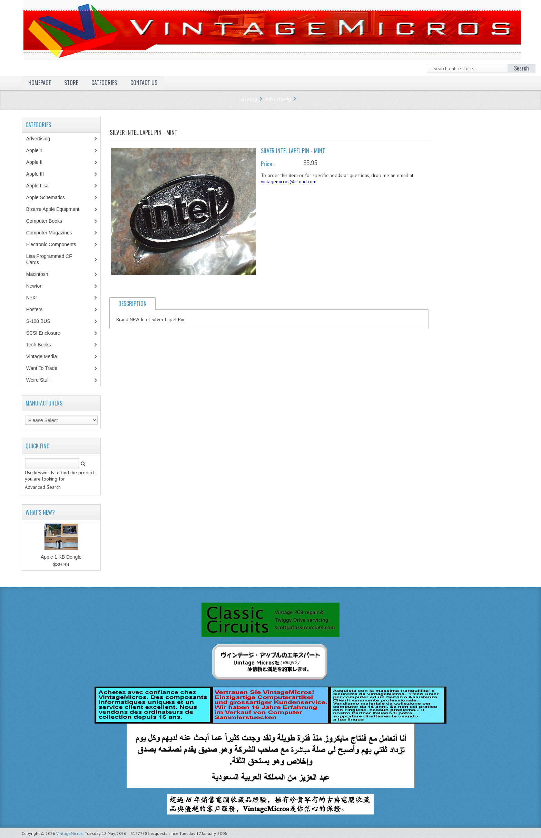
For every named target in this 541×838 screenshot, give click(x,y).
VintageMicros (69, 833)
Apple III (38, 174)
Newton (34, 286)
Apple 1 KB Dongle (61, 557)
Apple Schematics (49, 197)
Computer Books (49, 221)
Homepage (39, 82)
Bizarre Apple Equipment (56, 209)
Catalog (247, 98)
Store (71, 82)
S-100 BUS (42, 321)
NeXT (32, 297)
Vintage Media (45, 356)
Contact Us (143, 82)
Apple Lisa (42, 185)
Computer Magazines (54, 232)
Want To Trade (41, 368)
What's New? (40, 512)
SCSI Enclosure (47, 333)
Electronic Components (54, 244)
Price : (267, 164)
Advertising (278, 98)
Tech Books (43, 344)
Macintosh (41, 274)
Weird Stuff (41, 380)
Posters (38, 309)
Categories (104, 82)
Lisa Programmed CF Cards (49, 259)
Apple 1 (38, 150)
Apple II (38, 162)
